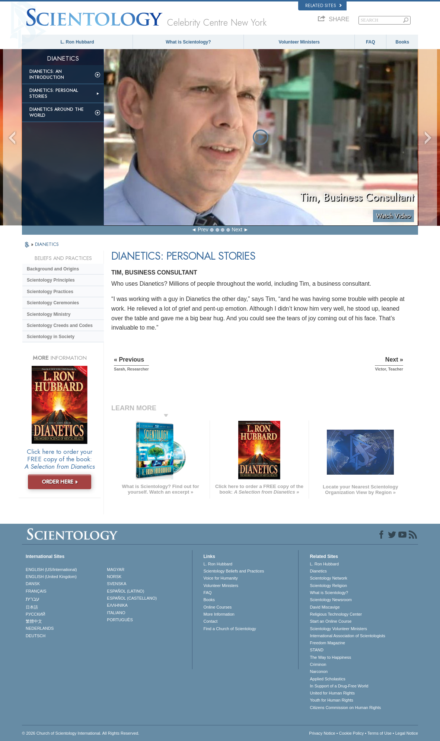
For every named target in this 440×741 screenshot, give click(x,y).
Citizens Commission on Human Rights (345, 707)
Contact (211, 621)
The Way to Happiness (330, 657)
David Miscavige (324, 607)
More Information (219, 614)
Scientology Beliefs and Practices (234, 571)
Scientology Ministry (48, 314)
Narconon (319, 671)
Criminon (318, 664)
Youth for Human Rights (331, 700)
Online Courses (218, 607)
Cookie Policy (351, 733)
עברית (32, 599)
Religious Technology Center (336, 614)
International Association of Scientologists (347, 635)
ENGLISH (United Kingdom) (51, 576)
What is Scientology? (188, 42)
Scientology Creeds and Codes (60, 325)
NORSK (114, 576)
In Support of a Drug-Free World (339, 686)
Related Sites (323, 5)
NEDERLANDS (40, 628)
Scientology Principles (51, 280)
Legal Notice (406, 733)
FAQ (370, 42)
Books (402, 42)
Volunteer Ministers (299, 42)
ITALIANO (116, 612)
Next (237, 229)
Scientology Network (328, 578)
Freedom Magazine (327, 643)
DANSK (33, 583)
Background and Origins (53, 269)
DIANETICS (47, 244)
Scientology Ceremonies (53, 302)
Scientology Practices (50, 291)
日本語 (32, 607)
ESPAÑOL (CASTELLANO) (132, 598)
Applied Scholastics (327, 679)
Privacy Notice (322, 733)
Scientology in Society (50, 336)
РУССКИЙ (35, 614)
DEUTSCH (35, 635)
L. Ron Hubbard (77, 42)
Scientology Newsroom (331, 599)
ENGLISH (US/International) (51, 569)
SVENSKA (116, 583)
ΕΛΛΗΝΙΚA (117, 605)
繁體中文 (34, 621)
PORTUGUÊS (120, 620)
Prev (203, 229)
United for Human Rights (332, 693)
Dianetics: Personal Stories (53, 93)
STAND (316, 650)
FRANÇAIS (36, 591)
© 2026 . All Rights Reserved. (80, 733)
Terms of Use (379, 733)
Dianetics (318, 571)
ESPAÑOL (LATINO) (125, 591)
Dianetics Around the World (56, 112)
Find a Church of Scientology (230, 628)
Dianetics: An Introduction (46, 74)
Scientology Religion (328, 585)
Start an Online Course (330, 621)
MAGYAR (115, 569)
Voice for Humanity (221, 578)
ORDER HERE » (60, 481)
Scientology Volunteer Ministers (338, 628)
